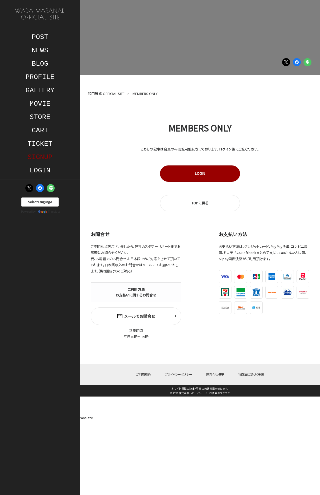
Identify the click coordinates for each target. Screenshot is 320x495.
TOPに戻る (200, 202)
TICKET (40, 144)
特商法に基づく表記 (241, 371)
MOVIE (40, 104)
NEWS (40, 50)
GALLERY (40, 90)
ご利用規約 (153, 371)
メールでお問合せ (136, 315)
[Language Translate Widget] (40, 202)
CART (40, 130)
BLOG (40, 64)
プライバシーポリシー (181, 371)
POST (40, 37)
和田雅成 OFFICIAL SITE (106, 93)
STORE (40, 117)
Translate (49, 211)
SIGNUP (40, 157)
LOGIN (40, 170)
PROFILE (40, 77)
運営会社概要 (212, 371)
